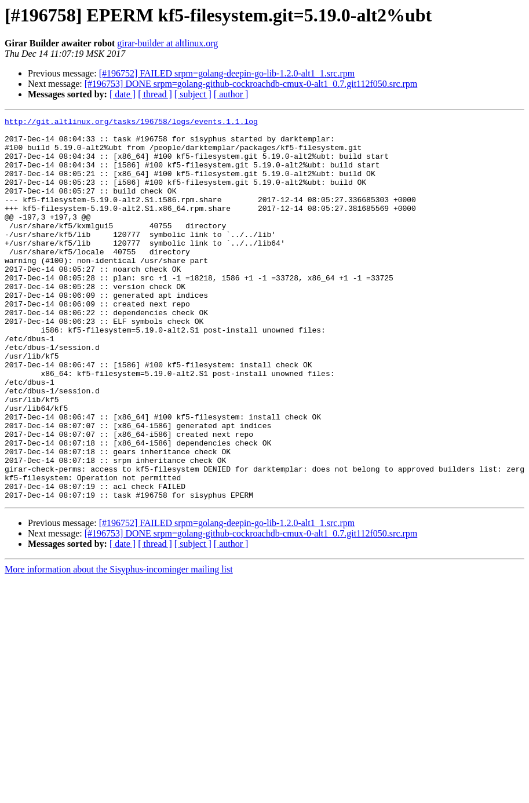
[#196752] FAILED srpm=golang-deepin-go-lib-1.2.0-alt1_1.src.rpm (227, 73)
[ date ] (123, 94)
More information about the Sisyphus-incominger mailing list (119, 646)
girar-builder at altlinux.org (167, 43)
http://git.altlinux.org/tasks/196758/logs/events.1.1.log (131, 123)
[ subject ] (192, 94)
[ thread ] (155, 94)
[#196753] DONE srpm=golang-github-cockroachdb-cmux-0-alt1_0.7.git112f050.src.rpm (251, 84)
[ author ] (231, 94)
